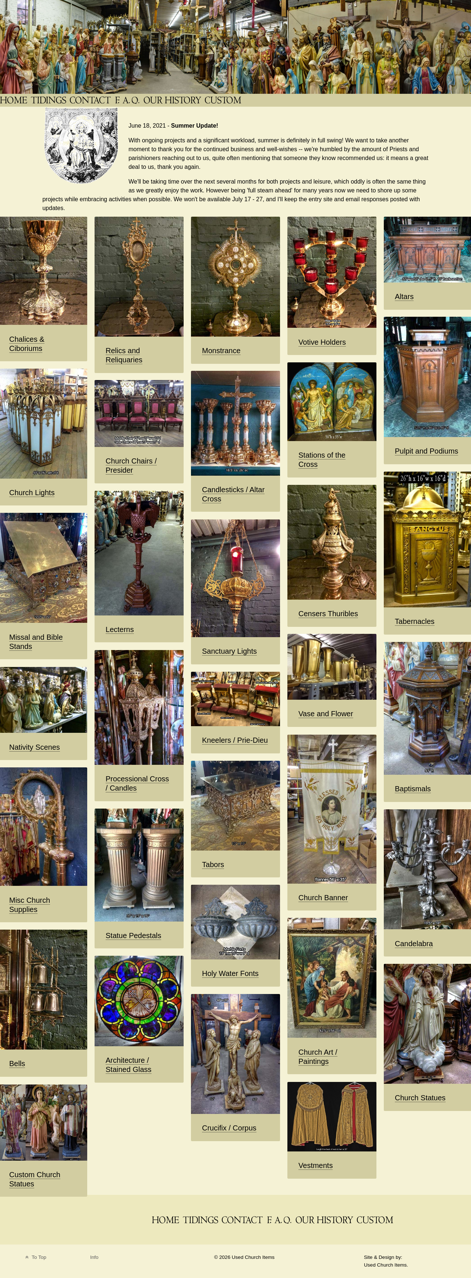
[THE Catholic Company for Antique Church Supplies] (14, 100)
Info (94, 1257)
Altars (404, 296)
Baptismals (413, 789)
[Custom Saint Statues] (224, 100)
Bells (17, 1063)
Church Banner (323, 898)
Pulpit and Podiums (426, 451)
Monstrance (221, 351)
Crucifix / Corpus (229, 1128)
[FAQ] (128, 100)
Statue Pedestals (133, 935)
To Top (35, 1257)
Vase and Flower (325, 714)
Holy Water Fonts (230, 973)
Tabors (213, 864)
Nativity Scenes (34, 747)
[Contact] (91, 100)
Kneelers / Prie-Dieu (235, 740)
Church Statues (420, 1098)
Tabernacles (415, 621)
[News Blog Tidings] (49, 100)
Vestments (315, 1165)
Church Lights (31, 493)
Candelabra (414, 944)
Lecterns (120, 629)
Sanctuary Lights (229, 651)
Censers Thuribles (328, 614)
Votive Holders (322, 342)
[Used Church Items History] (173, 100)
